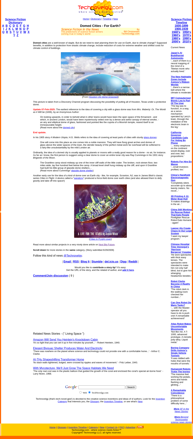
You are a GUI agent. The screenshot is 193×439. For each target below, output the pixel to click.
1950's (187, 32)
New (115, 19)
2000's (176, 41)
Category (93, 427)
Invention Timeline (113, 401)
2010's (187, 41)
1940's (176, 32)
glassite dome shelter (82, 170)
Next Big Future (107, 244)
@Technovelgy (73, 255)
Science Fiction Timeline (181, 21)
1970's (187, 35)
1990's (187, 38)
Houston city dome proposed (103, 97)
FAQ (121, 427)
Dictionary (96, 19)
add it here (128, 270)
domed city (68, 127)
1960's (176, 35)
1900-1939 (181, 28)
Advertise (130, 427)
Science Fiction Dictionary (15, 21)
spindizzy (78, 178)
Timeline (107, 19)
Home (86, 19)
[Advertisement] (15, 92)
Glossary (94, 401)
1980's (176, 38)
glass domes (150, 137)
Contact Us (112, 427)
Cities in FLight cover (100, 239)
